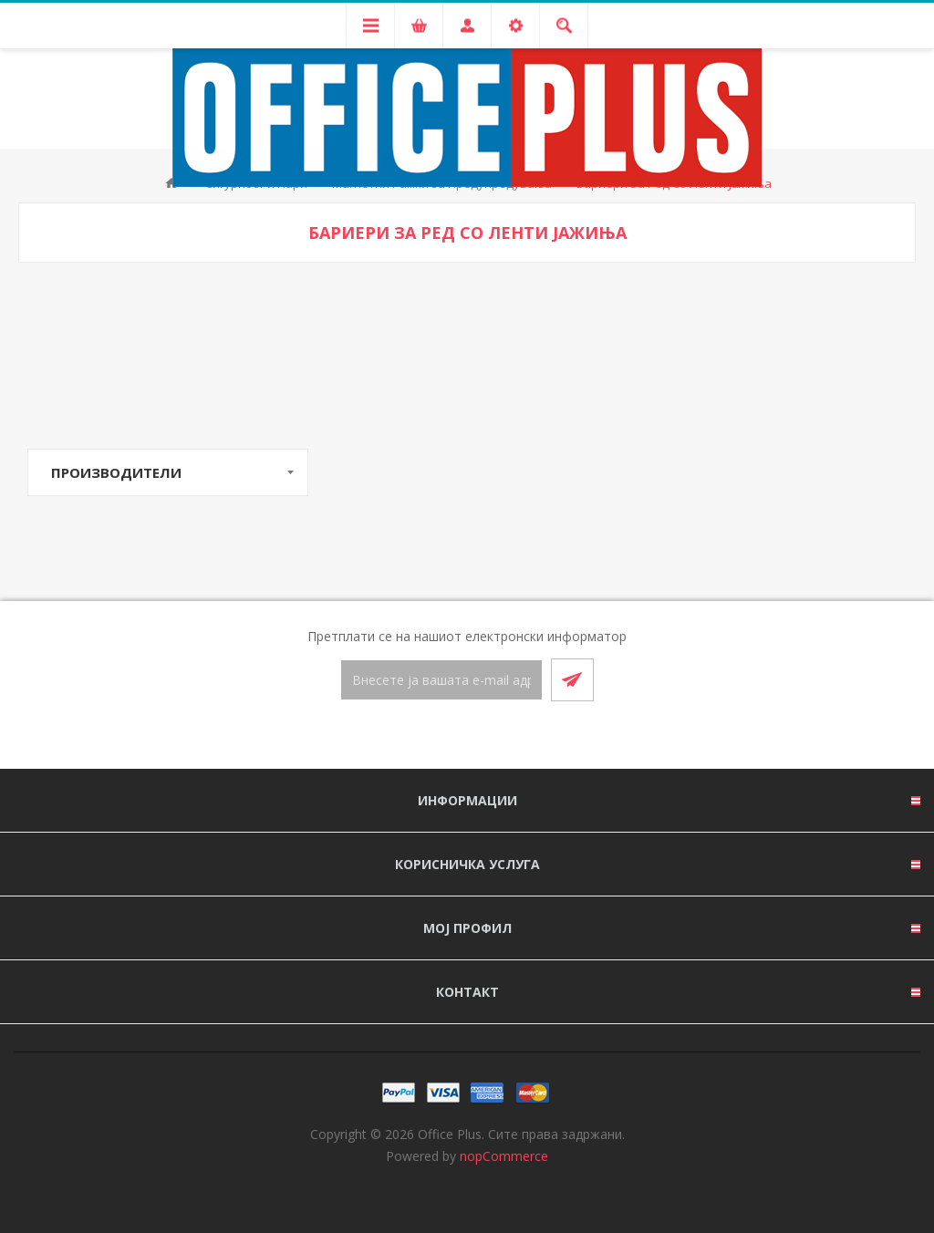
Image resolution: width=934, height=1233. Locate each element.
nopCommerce (504, 1156)
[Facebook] (445, 736)
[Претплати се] (441, 679)
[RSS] (488, 736)
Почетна (171, 183)
